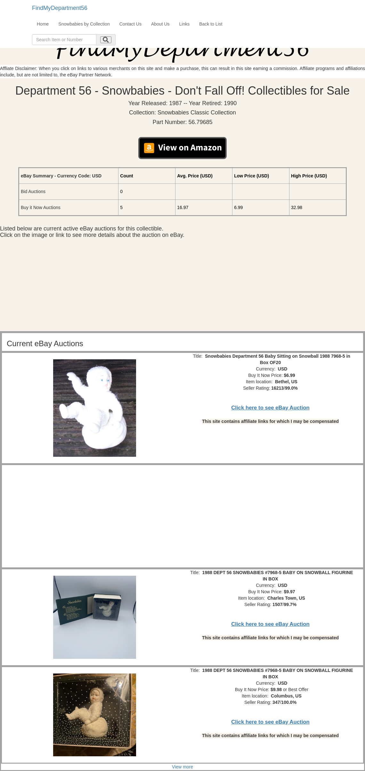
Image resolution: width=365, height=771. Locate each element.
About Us (160, 24)
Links (184, 24)
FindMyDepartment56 (59, 8)
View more (182, 766)
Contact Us (130, 24)
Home (43, 24)
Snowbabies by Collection (84, 24)
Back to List (210, 24)
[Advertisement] (182, 286)
